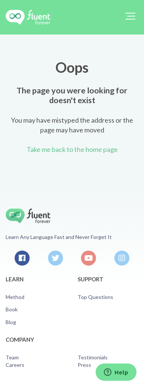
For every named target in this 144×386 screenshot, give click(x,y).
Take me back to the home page (72, 149)
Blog (11, 322)
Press (84, 365)
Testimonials (93, 357)
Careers (15, 365)
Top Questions (95, 297)
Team (12, 357)
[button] (130, 16)
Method (15, 297)
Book (12, 309)
